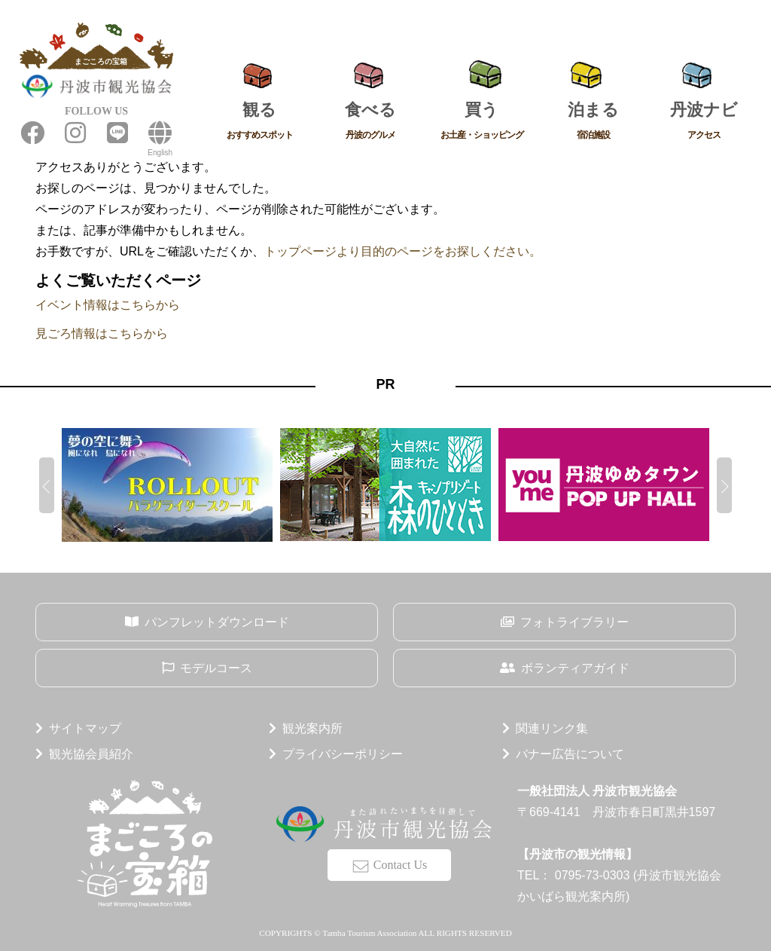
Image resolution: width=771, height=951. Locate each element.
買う (482, 122)
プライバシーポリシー (342, 754)
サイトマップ (85, 728)
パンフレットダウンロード (217, 622)
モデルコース (216, 668)
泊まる (593, 122)
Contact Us (400, 864)
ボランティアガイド (575, 668)
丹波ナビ (704, 122)
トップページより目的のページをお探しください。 (402, 251)
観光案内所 (312, 728)
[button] (46, 485)
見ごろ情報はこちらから (101, 333)
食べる (371, 122)
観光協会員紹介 (91, 754)
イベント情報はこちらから (107, 304)
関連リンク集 (552, 728)
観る (260, 122)
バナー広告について (570, 754)
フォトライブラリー (574, 622)
